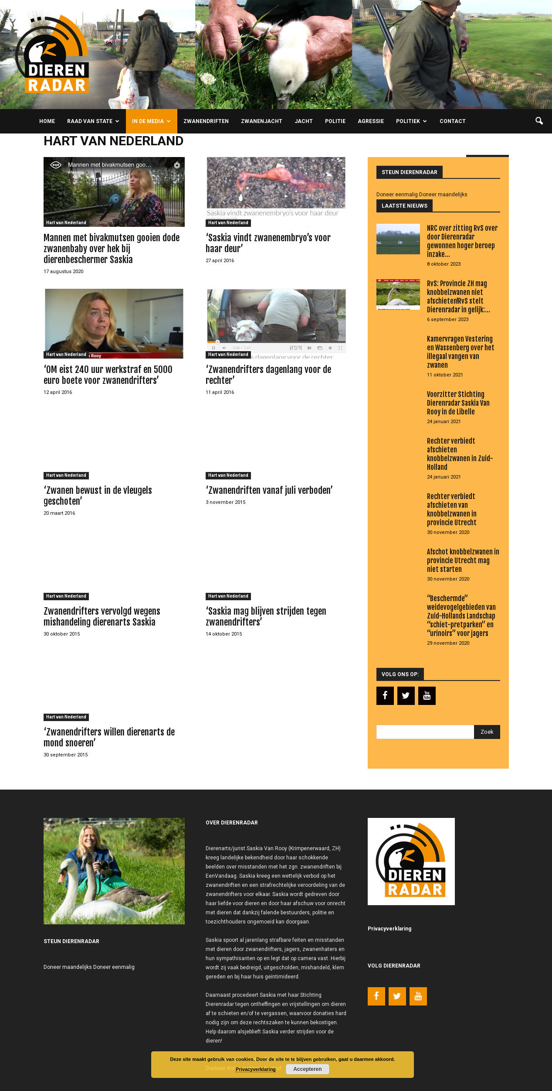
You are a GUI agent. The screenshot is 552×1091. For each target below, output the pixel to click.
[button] (538, 121)
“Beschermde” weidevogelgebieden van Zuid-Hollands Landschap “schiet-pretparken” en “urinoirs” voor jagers (461, 616)
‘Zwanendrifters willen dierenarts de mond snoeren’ (109, 737)
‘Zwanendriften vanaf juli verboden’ (269, 490)
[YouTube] (427, 696)
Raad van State (93, 121)
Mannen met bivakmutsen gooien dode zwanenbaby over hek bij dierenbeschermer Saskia (111, 248)
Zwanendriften (206, 121)
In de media (151, 121)
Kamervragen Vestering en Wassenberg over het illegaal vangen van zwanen (460, 352)
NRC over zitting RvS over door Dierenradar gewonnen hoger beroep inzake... (462, 241)
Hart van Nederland (66, 222)
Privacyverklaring (256, 1069)
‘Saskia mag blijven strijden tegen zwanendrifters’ (266, 616)
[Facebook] (385, 696)
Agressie (371, 121)
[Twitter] (406, 696)
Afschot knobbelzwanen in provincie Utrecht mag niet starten (463, 560)
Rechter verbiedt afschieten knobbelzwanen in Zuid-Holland (460, 454)
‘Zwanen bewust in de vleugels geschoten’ (98, 496)
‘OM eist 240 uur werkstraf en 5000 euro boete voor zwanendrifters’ (108, 375)
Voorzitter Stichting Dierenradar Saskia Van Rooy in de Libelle (458, 403)
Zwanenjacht (261, 121)
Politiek (411, 121)
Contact (453, 121)
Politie (335, 121)
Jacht (304, 121)
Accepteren (307, 1069)
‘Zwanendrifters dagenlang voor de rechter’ (268, 375)
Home (47, 121)
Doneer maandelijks (443, 195)
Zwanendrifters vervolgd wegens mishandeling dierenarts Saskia (102, 616)
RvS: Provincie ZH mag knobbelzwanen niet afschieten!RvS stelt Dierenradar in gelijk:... (458, 296)
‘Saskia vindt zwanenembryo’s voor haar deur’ (268, 243)
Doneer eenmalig (397, 195)
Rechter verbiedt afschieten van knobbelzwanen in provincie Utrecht (452, 509)
